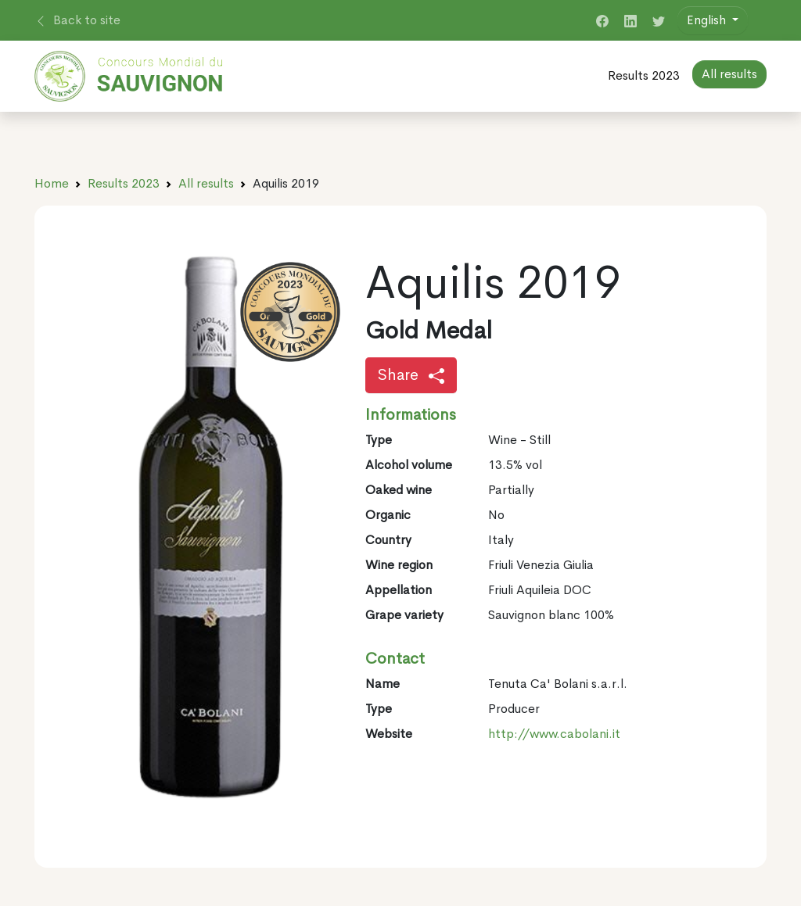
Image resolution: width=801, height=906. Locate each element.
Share (411, 375)
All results (206, 183)
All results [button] (729, 74)
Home (51, 183)
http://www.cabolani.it (554, 733)
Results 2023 (644, 75)
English (708, 20)
